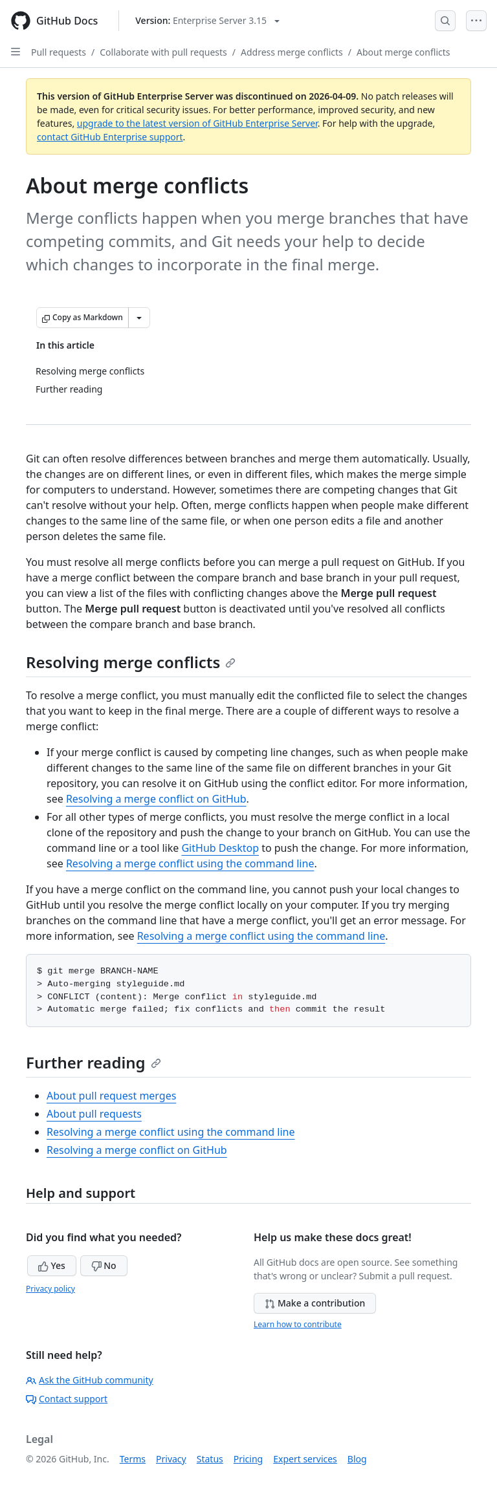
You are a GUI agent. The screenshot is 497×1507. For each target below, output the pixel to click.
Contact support (66, 1399)
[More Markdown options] (139, 317)
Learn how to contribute (298, 1324)
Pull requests (58, 52)
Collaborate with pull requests (163, 52)
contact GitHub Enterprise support (110, 137)
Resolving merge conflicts (131, 662)
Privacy (171, 1459)
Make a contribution (315, 1303)
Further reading (93, 1062)
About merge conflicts (403, 52)
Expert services (305, 1459)
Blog (357, 1459)
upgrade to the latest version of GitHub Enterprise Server (197, 123)
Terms (133, 1459)
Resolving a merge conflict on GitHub (156, 799)
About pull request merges (111, 1096)
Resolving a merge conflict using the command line (190, 863)
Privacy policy (50, 1288)
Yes (51, 1265)
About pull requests (94, 1114)
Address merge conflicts (292, 52)
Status (210, 1459)
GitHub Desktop (220, 848)
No (103, 1265)
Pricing (248, 1459)
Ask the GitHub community (89, 1380)
